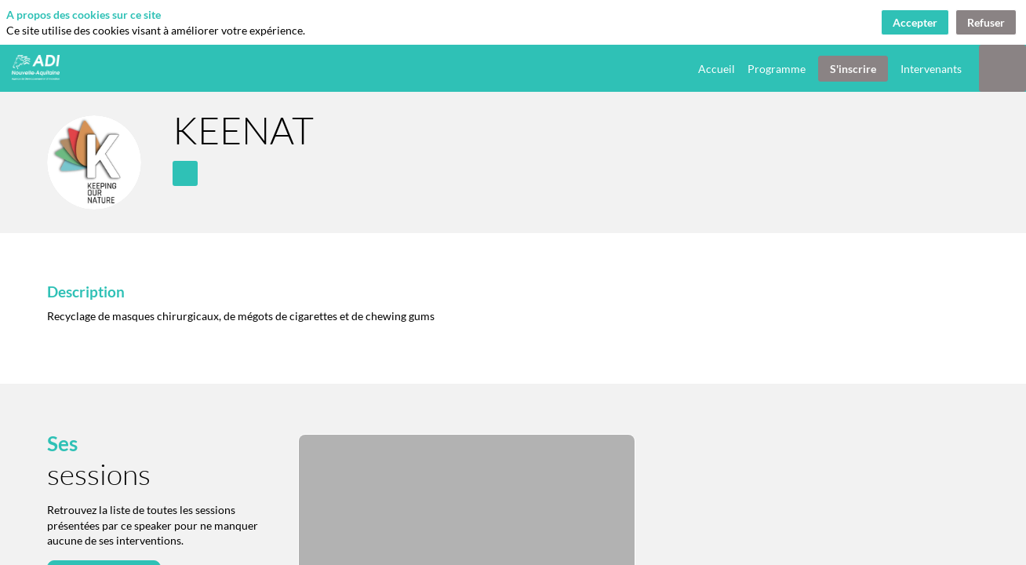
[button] (853, 69)
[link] (716, 68)
